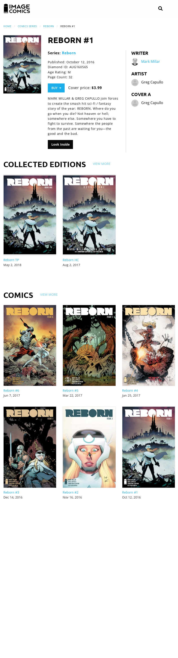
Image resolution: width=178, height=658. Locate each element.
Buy (56, 88)
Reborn (48, 26)
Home (7, 26)
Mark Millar (150, 61)
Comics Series (27, 26)
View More (101, 164)
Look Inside (60, 144)
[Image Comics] (16, 8)
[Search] (160, 9)
